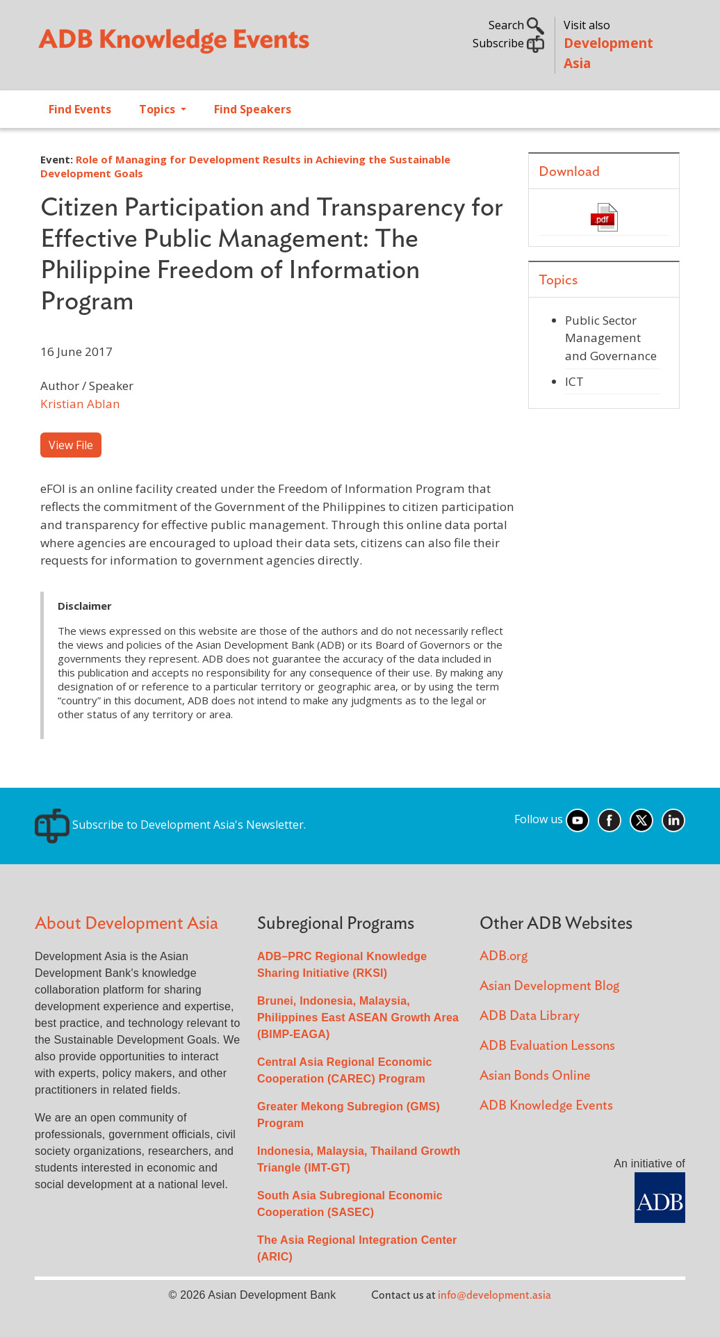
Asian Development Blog (549, 986)
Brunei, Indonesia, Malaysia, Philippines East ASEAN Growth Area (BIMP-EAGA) (358, 1017)
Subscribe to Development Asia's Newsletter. (170, 824)
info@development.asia (494, 1295)
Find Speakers (252, 109)
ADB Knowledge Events (546, 1105)
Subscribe (508, 43)
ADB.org (503, 956)
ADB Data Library (530, 1016)
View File (71, 445)
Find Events (80, 109)
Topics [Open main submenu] (158, 109)
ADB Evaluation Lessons (547, 1046)
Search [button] (516, 25)
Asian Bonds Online (535, 1076)
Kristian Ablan (80, 404)
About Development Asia (126, 923)
